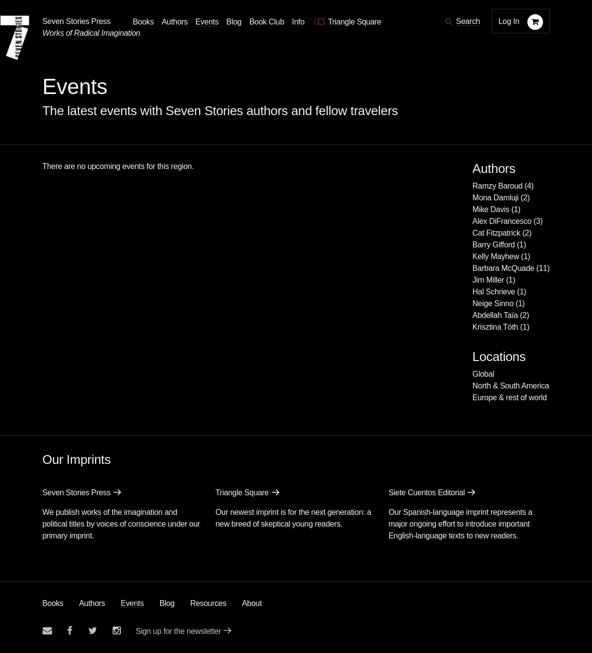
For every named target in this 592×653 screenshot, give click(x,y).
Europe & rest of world (510, 397)
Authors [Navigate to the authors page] (175, 22)
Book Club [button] (266, 22)
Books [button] (143, 22)
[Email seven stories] (47, 630)
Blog (167, 603)
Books (53, 603)
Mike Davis (491, 209)
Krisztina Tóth (495, 327)
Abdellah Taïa (495, 315)
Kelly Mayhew (496, 256)
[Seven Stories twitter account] (92, 630)
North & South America (511, 386)
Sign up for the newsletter (178, 631)
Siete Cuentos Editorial (426, 492)
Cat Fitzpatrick (497, 233)
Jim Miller (488, 280)
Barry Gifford (494, 245)
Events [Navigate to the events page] (206, 22)
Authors (92, 603)
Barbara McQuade (503, 268)
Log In (509, 21)
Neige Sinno (493, 303)
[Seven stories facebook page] (69, 630)
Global (483, 374)
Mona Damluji (496, 197)
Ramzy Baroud (497, 186)
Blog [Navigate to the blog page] (233, 22)
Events (132, 603)
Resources (208, 603)
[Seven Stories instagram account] (116, 630)
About (251, 603)
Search (468, 21)
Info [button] (298, 22)
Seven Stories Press (77, 21)
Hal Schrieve (494, 292)
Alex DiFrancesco (502, 221)
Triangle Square (242, 492)
